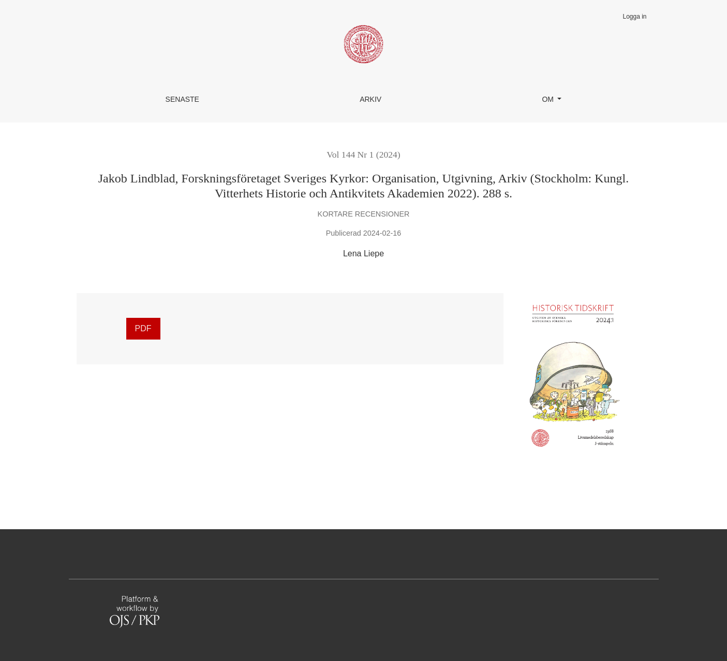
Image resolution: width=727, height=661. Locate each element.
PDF (143, 328)
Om (548, 99)
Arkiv (370, 99)
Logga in (634, 16)
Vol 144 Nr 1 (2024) (363, 154)
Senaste (182, 99)
